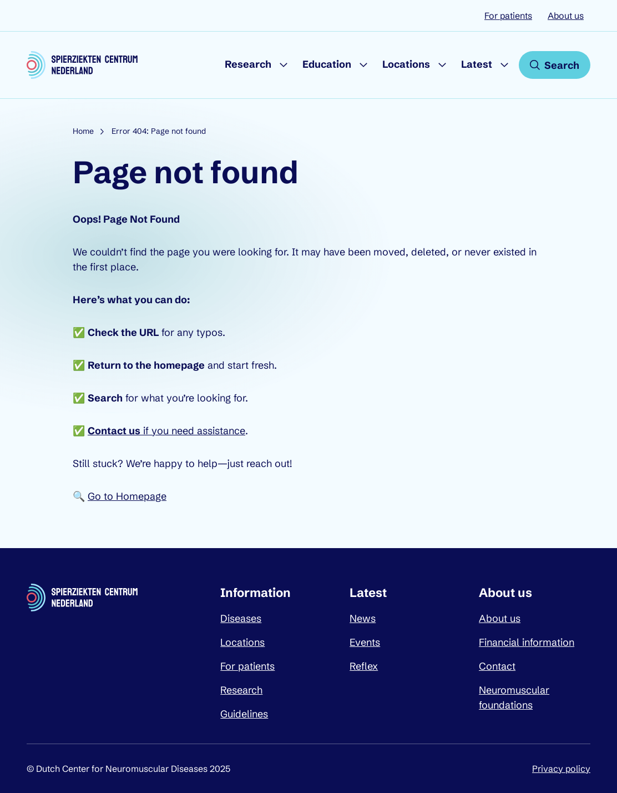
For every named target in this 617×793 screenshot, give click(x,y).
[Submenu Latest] (504, 65)
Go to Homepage (127, 496)
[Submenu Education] (363, 65)
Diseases (240, 618)
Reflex (364, 666)
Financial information (526, 642)
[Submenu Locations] (442, 65)
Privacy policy (561, 768)
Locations (406, 64)
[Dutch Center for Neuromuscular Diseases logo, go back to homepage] (82, 65)
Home (83, 131)
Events (365, 642)
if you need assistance (166, 430)
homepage (179, 365)
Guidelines (244, 713)
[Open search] (554, 65)
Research (248, 64)
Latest (476, 64)
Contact (497, 666)
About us (566, 15)
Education (326, 64)
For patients (508, 15)
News (363, 618)
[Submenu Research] (284, 65)
